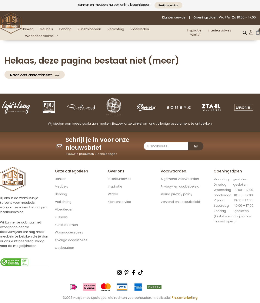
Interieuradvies (219, 30)
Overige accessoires (71, 240)
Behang (65, 29)
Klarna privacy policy (177, 194)
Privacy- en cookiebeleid (180, 187)
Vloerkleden (139, 29)
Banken (27, 29)
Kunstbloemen (89, 29)
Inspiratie (194, 30)
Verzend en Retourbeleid (180, 202)
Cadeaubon (64, 248)
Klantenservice (119, 202)
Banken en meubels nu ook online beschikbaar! (114, 4)
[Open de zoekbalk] (245, 32)
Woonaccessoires (41, 36)
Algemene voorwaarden (180, 179)
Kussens (61, 217)
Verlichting (115, 29)
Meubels (46, 29)
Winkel (195, 35)
